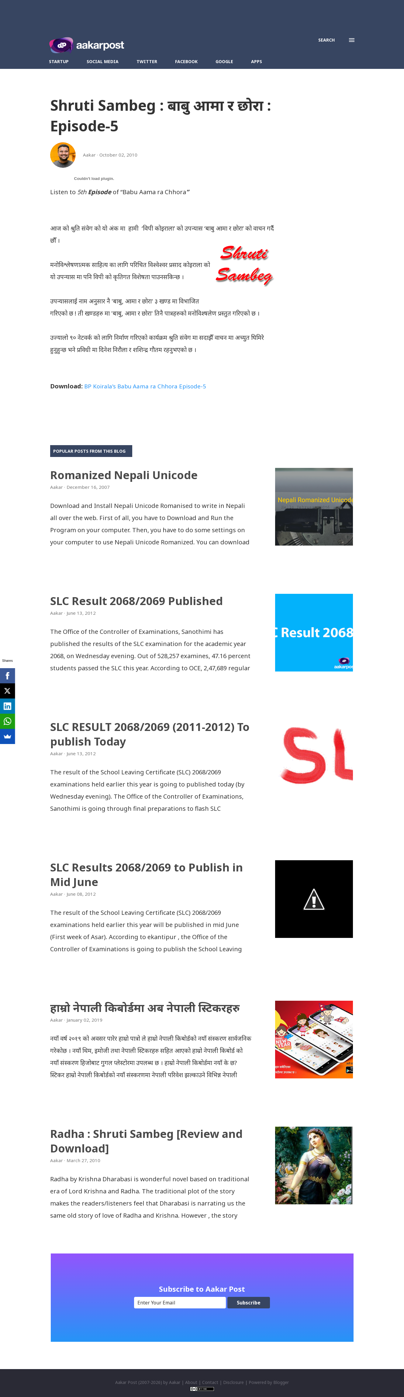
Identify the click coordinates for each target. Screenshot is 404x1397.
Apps (256, 61)
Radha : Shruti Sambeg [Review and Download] (146, 1141)
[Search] (326, 40)
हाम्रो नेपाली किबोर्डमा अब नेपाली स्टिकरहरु (145, 1007)
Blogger (281, 1382)
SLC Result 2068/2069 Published (136, 601)
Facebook (186, 61)
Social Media (103, 61)
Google (224, 61)
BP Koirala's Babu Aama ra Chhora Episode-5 (148, 386)
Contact (210, 1382)
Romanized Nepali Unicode (124, 475)
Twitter (146, 61)
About (191, 1382)
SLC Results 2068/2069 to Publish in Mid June (146, 874)
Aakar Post (126, 1382)
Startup (59, 61)
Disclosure (233, 1382)
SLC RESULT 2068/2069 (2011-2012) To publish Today (150, 734)
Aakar (174, 1382)
